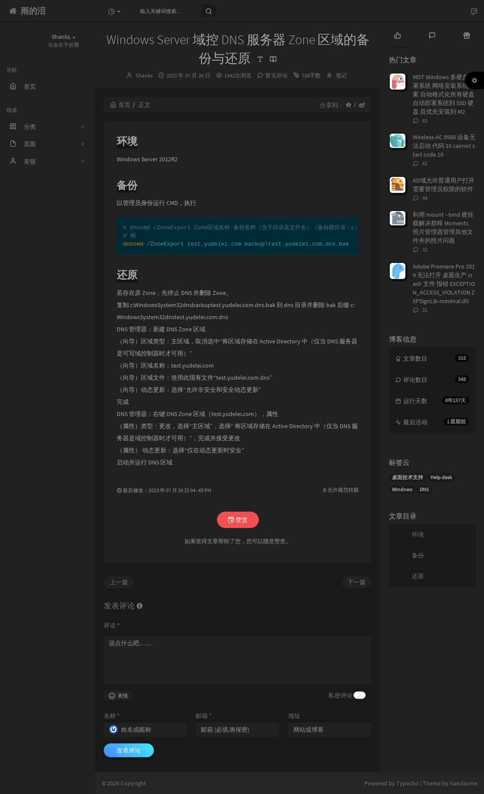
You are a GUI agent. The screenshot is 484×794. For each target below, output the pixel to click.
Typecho (407, 783)
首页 (120, 105)
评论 (112, 625)
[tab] (397, 35)
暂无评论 (276, 75)
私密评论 (340, 695)
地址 (294, 716)
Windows (402, 489)
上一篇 (119, 582)
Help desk (441, 477)
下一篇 (356, 582)
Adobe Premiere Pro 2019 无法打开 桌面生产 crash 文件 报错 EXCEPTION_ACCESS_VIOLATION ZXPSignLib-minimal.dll (444, 284)
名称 (112, 716)
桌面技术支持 (407, 477)
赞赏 (238, 519)
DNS (424, 489)
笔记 (341, 75)
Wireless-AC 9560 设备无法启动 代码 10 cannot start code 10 (444, 145)
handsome (464, 783)
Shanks (144, 75)
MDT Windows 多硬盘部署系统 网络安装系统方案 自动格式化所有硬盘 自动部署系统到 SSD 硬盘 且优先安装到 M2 (443, 94)
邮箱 (204, 716)
